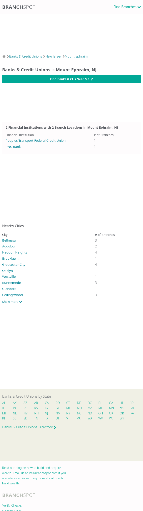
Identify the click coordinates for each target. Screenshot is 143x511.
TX (46, 418)
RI (3, 418)
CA (47, 403)
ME (68, 408)
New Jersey (53, 56)
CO (58, 403)
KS (36, 408)
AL (4, 403)
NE (15, 413)
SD (25, 418)
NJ (46, 413)
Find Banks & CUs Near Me (71, 79)
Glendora (9, 288)
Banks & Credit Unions (25, 56)
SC (14, 418)
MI (100, 408)
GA (111, 403)
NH (36, 413)
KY (46, 408)
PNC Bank (13, 146)
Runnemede (11, 282)
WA (90, 418)
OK (111, 413)
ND (90, 413)
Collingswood (12, 295)
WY (122, 418)
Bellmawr (9, 240)
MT (4, 413)
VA (78, 418)
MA (90, 408)
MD (79, 408)
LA (57, 408)
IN (14, 408)
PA (132, 413)
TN (36, 418)
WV (100, 418)
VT (68, 418)
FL (99, 403)
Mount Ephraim (76, 56)
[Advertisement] (71, 32)
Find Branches (124, 7)
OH (100, 413)
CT (68, 403)
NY (68, 413)
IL (3, 408)
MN (111, 408)
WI (111, 418)
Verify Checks (12, 505)
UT (58, 418)
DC (90, 403)
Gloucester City (13, 264)
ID (131, 403)
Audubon (9, 246)
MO (132, 408)
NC (79, 413)
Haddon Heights (14, 252)
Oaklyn (7, 270)
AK (15, 403)
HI (121, 403)
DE (79, 403)
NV (25, 413)
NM (58, 413)
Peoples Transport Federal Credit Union (36, 140)
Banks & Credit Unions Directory (29, 427)
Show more (12, 301)
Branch (18, 6)
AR (36, 403)
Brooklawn (10, 258)
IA (24, 408)
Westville (9, 276)
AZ (25, 403)
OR (122, 413)
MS (122, 408)
